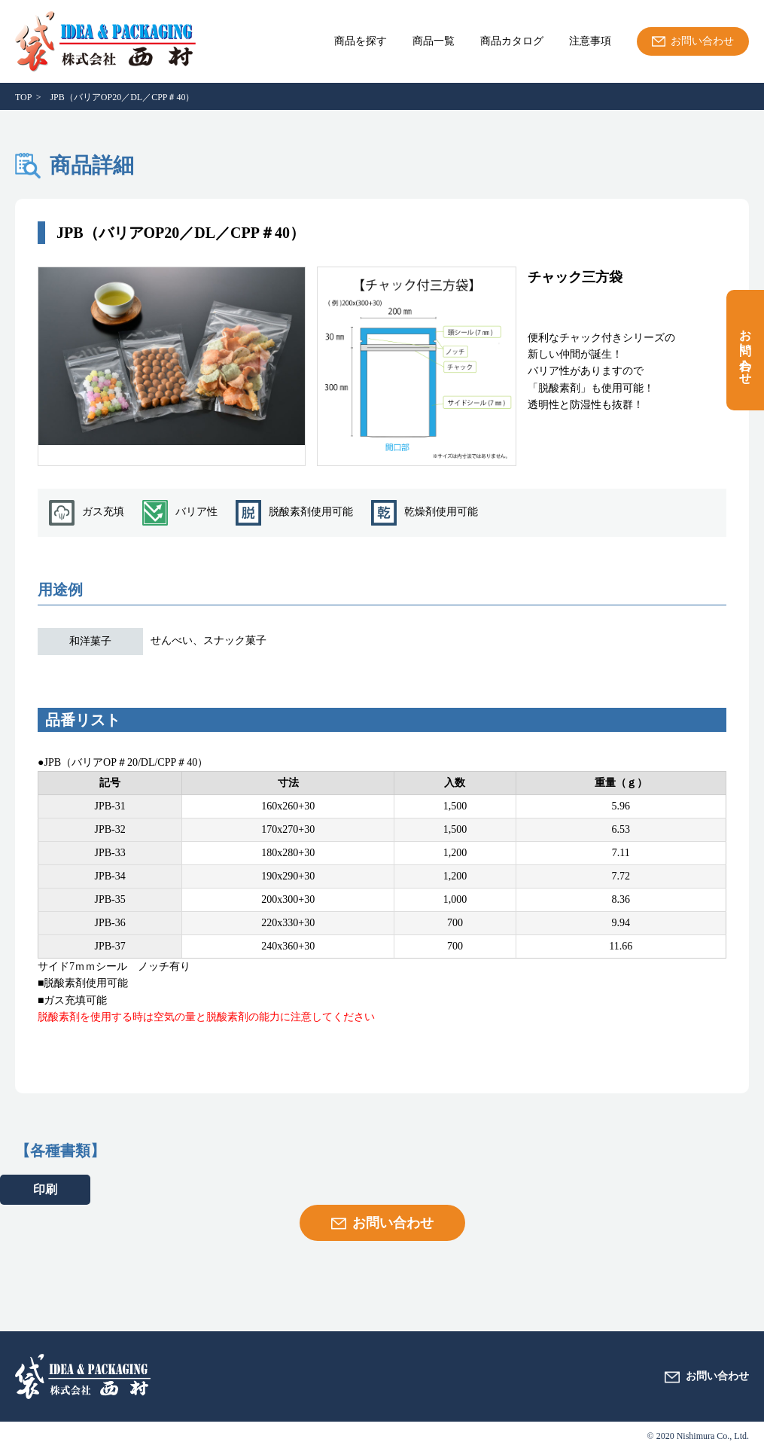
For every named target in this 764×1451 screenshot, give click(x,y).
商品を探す (360, 41)
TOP (23, 97)
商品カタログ (511, 41)
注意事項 (590, 41)
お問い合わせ (745, 350)
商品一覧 (433, 41)
